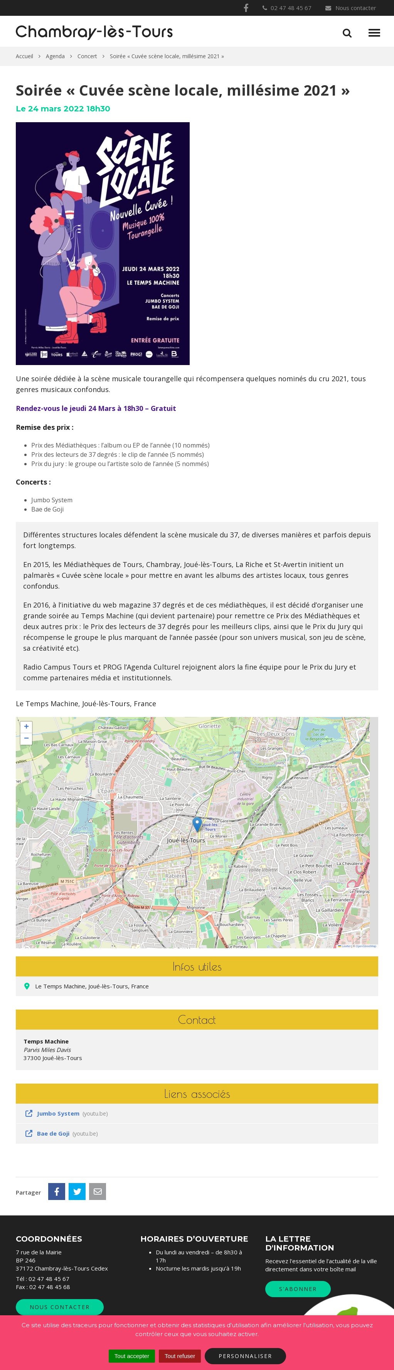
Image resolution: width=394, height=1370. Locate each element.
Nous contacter (350, 8)
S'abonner (298, 1289)
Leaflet (344, 946)
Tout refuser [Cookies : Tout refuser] (180, 1356)
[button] (197, 825)
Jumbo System (66, 1113)
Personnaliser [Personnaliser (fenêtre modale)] (245, 1356)
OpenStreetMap (366, 946)
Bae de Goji (61, 1133)
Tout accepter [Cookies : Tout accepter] (131, 1356)
